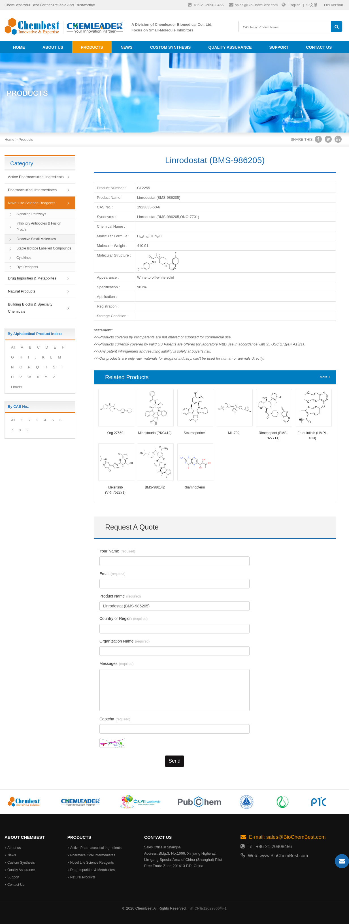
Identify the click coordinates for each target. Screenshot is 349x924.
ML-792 (234, 433)
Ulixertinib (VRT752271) (115, 489)
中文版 (311, 5)
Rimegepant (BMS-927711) (273, 435)
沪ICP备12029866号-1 (208, 908)
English (294, 5)
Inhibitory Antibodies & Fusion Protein (38, 226)
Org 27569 (115, 433)
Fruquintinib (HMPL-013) (312, 435)
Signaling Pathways (31, 214)
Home (19, 47)
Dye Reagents (27, 267)
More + (325, 377)
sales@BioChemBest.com (253, 4)
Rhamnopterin (194, 487)
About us (52, 47)
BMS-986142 (155, 487)
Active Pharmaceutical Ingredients (36, 177)
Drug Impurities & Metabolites (32, 278)
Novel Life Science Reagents (31, 203)
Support (279, 47)
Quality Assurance (230, 47)
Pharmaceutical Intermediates (32, 190)
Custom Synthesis (170, 47)
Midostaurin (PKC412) (154, 433)
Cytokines (23, 258)
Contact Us (319, 47)
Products (92, 47)
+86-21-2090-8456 (206, 4)
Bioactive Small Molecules (36, 239)
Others (16, 387)
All (13, 347)
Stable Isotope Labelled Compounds (43, 248)
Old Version (333, 5)
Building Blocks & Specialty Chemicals (30, 307)
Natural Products (21, 291)
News (127, 47)
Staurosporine (194, 433)
